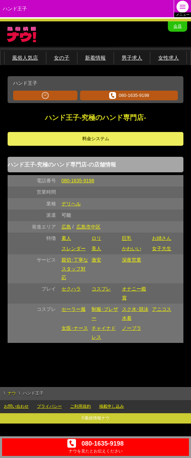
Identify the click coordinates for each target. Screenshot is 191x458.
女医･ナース (74, 328)
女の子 (61, 58)
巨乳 (127, 238)
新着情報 (95, 58)
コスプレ (101, 289)
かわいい (131, 248)
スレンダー (73, 248)
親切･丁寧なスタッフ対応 (74, 268)
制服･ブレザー (105, 313)
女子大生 (161, 248)
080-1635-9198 (129, 95)
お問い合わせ (16, 406)
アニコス (161, 309)
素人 (66, 238)
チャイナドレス (104, 332)
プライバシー (49, 406)
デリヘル (71, 203)
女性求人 (168, 58)
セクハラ (71, 289)
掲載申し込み (111, 406)
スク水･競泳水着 (135, 313)
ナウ (12, 393)
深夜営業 (131, 260)
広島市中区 (88, 227)
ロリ (96, 238)
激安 (96, 260)
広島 (66, 227)
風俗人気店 (25, 58)
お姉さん (161, 238)
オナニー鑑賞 (134, 293)
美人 (96, 248)
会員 (177, 26)
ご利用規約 (80, 406)
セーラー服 (73, 309)
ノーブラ (131, 328)
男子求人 (132, 58)
